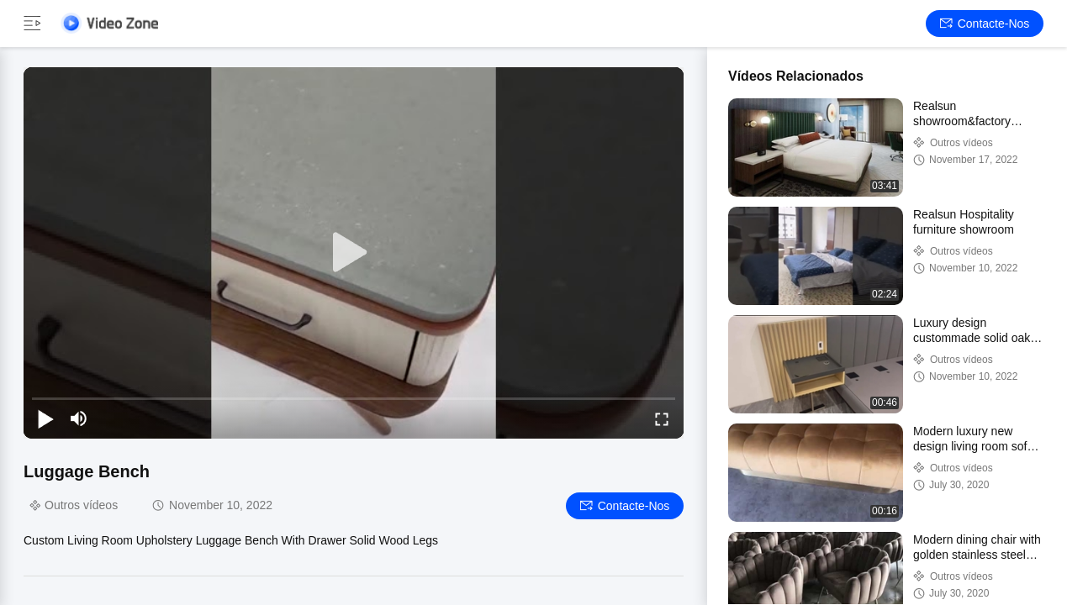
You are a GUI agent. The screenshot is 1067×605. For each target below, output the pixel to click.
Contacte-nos (985, 23)
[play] (354, 253)
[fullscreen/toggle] (662, 418)
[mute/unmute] (79, 418)
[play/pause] (45, 418)
